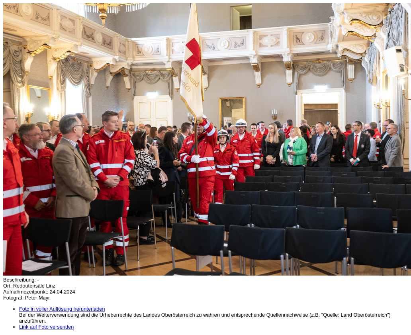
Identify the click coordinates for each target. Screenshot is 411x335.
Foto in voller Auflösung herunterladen (62, 309)
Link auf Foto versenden (46, 327)
